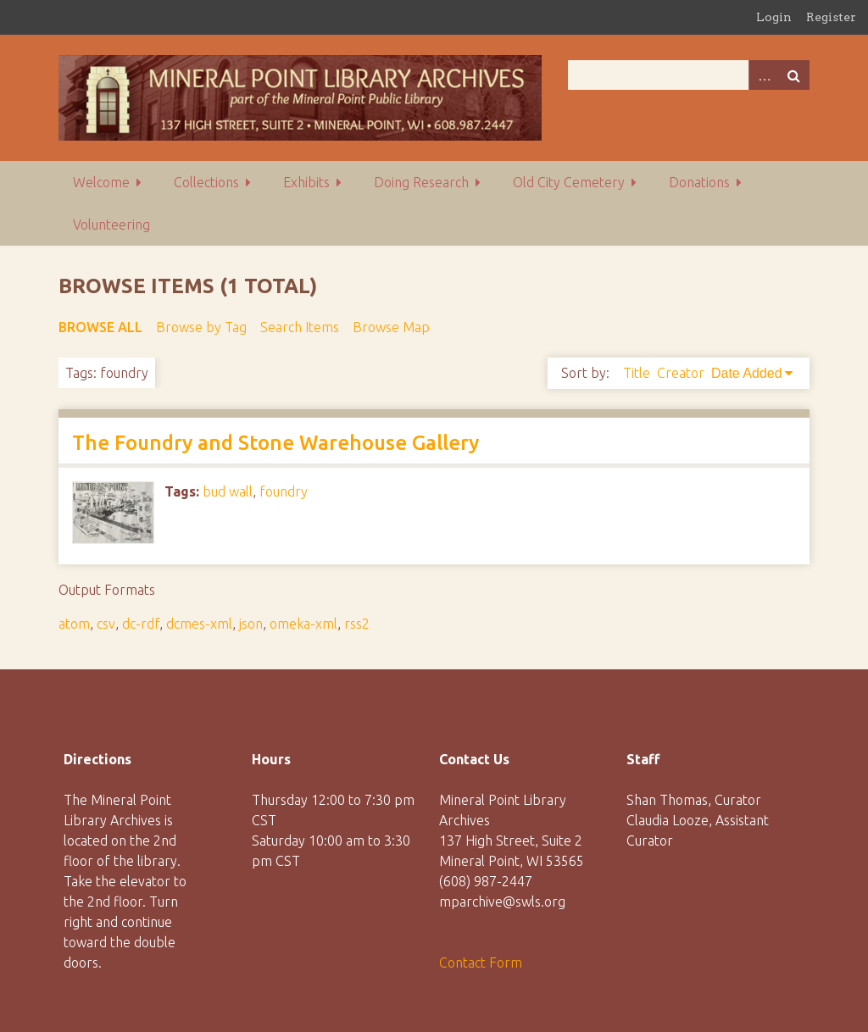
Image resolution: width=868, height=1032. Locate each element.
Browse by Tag (201, 327)
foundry (283, 491)
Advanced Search (763, 75)
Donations (699, 182)
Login (774, 17)
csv (106, 623)
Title (636, 372)
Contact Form (480, 962)
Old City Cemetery (569, 182)
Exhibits (306, 182)
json (251, 623)
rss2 (357, 623)
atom (74, 623)
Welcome (101, 182)
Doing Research (421, 182)
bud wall (228, 491)
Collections (206, 182)
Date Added (746, 373)
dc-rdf (140, 623)
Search (794, 75)
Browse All (100, 327)
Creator (680, 372)
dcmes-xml (199, 623)
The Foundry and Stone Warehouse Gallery (275, 442)
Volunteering (111, 224)
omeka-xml (303, 623)
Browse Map (391, 327)
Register (831, 17)
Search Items (299, 327)
